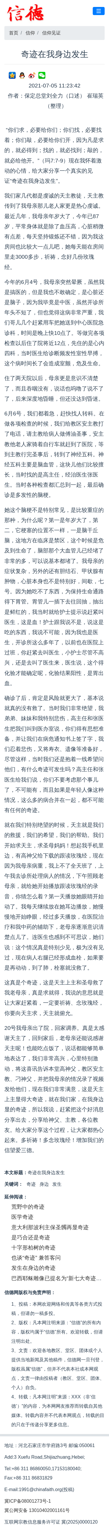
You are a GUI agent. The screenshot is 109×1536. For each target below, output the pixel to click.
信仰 (30, 32)
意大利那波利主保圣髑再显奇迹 (50, 1227)
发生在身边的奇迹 (33, 1268)
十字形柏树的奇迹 (33, 1248)
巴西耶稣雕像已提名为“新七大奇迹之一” (60, 1278)
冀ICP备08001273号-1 (27, 1501)
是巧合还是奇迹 (30, 1237)
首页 (13, 32)
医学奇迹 (22, 1217)
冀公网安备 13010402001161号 (37, 1510)
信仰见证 (51, 32)
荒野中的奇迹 (27, 1207)
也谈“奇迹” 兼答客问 (36, 1258)
